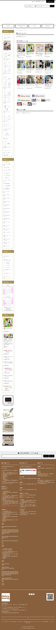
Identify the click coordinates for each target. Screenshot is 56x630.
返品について (21, 621)
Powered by (28, 628)
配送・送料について (15, 621)
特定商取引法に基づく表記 (28, 621)
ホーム (17, 30)
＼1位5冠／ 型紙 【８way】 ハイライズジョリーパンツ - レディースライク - (21, 70)
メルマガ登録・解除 (36, 1)
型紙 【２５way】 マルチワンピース (39, 85)
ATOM (29, 622)
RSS (26, 622)
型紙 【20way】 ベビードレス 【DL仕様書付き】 (39, 54)
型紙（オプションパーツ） (24, 30)
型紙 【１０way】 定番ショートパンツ (9, 376)
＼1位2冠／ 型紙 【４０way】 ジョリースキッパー (30, 70)
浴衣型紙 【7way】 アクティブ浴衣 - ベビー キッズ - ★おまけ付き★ (49, 85)
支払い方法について (8, 621)
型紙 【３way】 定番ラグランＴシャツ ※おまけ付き (9, 363)
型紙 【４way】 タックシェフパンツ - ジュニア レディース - (30, 85)
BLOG (34, 26)
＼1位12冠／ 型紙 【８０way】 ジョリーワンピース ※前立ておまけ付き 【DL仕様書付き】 (21, 55)
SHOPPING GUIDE (21, 26)
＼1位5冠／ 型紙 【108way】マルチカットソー (39, 70)
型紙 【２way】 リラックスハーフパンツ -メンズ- (9, 381)
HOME (8, 26)
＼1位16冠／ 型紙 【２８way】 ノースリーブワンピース (30, 54)
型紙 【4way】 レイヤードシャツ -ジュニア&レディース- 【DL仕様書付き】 (8, 387)
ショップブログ (51, 621)
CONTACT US (48, 26)
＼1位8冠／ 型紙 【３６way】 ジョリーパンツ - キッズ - (49, 54)
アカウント (43, 1)
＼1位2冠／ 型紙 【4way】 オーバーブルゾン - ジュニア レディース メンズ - (49, 70)
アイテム (50, 1)
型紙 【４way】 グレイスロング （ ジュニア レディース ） (21, 85)
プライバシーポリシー (37, 621)
